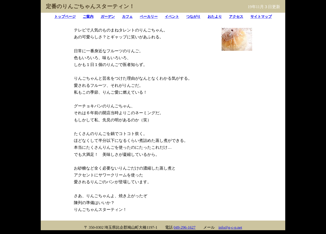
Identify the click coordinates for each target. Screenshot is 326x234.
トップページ (65, 16)
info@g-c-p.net (230, 227)
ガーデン (108, 16)
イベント (172, 16)
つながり (193, 16)
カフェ (127, 16)
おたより (215, 16)
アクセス (236, 16)
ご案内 (88, 16)
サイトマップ (261, 16)
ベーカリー (149, 16)
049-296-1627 (185, 227)
